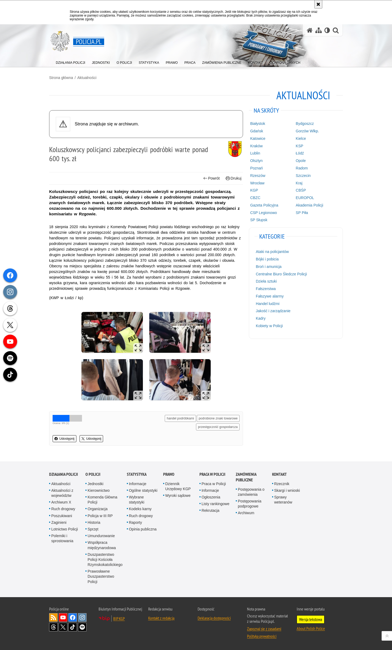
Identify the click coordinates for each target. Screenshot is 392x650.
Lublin (255, 153)
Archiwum (246, 513)
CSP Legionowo (263, 213)
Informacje (137, 484)
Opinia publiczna (143, 529)
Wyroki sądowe (178, 495)
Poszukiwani (61, 516)
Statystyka (137, 474)
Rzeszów (257, 175)
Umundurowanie (101, 536)
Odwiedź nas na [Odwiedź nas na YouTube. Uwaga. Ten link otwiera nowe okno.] (63, 617)
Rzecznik (281, 484)
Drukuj (233, 178)
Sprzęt (93, 529)
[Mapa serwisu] (318, 30)
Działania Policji (63, 474)
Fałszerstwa (266, 289)
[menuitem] (70, 61)
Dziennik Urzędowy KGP (178, 486)
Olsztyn (256, 160)
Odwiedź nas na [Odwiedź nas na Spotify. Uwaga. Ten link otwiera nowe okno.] (82, 627)
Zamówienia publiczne (246, 477)
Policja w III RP (100, 516)
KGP (254, 190)
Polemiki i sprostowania (62, 538)
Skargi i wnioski (287, 490)
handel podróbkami (180, 418)
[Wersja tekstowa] (327, 30)
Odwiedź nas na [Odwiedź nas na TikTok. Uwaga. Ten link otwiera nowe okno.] (72, 627)
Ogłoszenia (211, 497)
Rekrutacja (210, 510)
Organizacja (98, 509)
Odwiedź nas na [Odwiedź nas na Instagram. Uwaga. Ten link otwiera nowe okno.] (82, 617)
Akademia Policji (309, 205)
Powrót (211, 178)
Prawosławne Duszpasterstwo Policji (101, 576)
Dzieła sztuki (266, 281)
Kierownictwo (98, 490)
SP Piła (302, 213)
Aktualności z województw (62, 493)
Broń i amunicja (269, 266)
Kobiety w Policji (269, 326)
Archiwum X (61, 502)
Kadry (261, 318)
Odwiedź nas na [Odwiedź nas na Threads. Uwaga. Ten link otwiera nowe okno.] (53, 627)
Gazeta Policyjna (264, 205)
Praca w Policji (212, 474)
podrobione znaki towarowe (218, 418)
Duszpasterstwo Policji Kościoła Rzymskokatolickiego (105, 559)
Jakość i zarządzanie (273, 311)
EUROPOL (305, 198)
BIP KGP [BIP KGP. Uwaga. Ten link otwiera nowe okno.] (119, 618)
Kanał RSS (53, 617)
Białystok (257, 123)
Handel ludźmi (268, 304)
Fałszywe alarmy (270, 296)
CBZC (255, 198)
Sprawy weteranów (283, 499)
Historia (94, 522)
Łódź (300, 153)
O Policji (92, 474)
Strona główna (61, 78)
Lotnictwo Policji (64, 529)
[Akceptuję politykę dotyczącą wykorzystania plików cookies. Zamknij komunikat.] (318, 4)
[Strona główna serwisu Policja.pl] (310, 30)
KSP (299, 146)
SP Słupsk (258, 220)
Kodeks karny (140, 509)
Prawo (168, 474)
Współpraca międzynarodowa (102, 545)
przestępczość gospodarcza (218, 427)
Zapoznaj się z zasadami (264, 628)
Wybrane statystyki (136, 499)
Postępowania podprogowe (249, 503)
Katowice (257, 138)
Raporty (135, 522)
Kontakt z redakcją (161, 618)
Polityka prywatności (261, 636)
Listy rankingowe (215, 504)
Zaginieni (58, 522)
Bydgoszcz (305, 123)
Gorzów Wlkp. (307, 131)
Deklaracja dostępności (214, 618)
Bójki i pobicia (267, 259)
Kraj (299, 183)
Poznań (256, 168)
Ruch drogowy (63, 509)
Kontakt (279, 474)
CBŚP (301, 190)
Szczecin (303, 175)
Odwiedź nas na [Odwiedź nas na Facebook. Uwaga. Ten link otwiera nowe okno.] (72, 617)
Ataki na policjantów (272, 251)
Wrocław (257, 183)
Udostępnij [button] (64, 439)
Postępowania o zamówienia (251, 492)
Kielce (301, 138)
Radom (302, 168)
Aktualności (86, 78)
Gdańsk (256, 131)
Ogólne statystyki (143, 490)
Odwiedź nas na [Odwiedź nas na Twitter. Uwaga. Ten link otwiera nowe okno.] (63, 627)
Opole (301, 160)
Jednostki (95, 484)
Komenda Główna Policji (102, 499)
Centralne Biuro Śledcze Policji (281, 274)
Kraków (256, 146)
